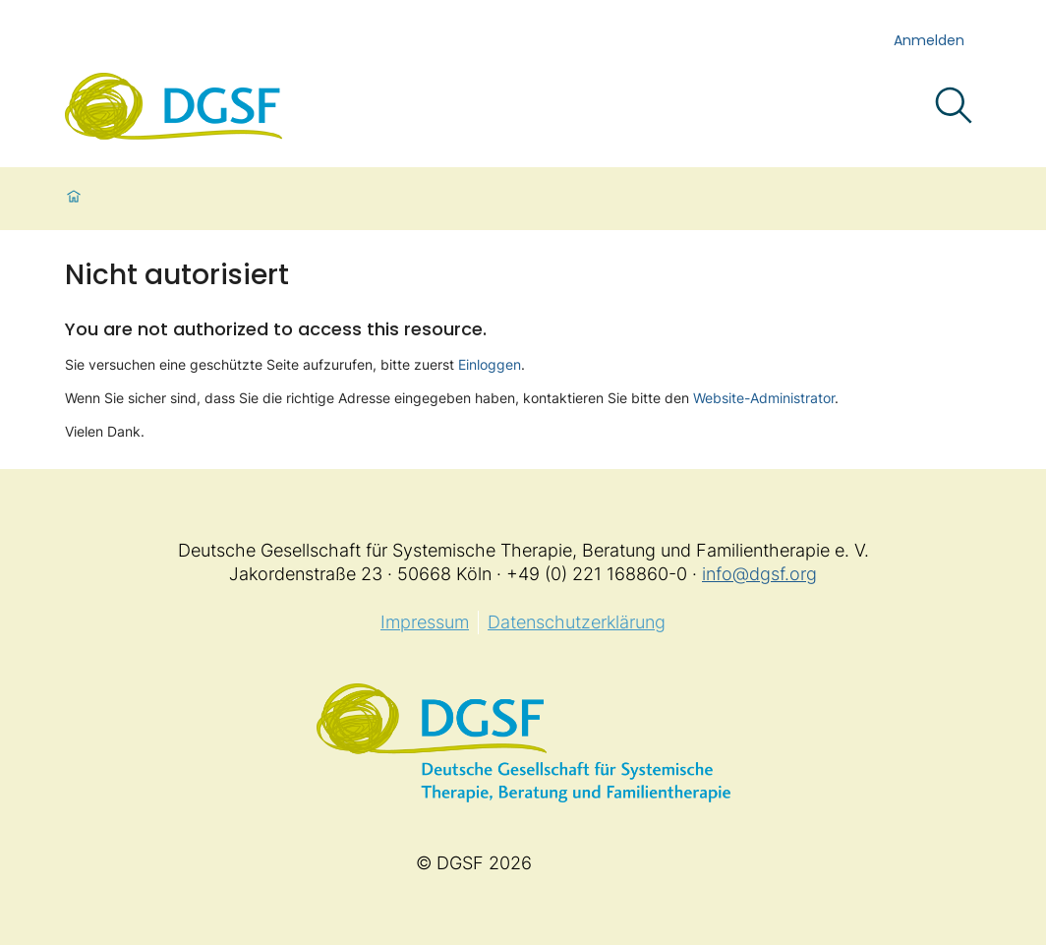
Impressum (424, 622)
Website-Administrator (764, 397)
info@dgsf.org (759, 573)
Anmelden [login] (929, 40)
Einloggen (489, 364)
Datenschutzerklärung (577, 622)
